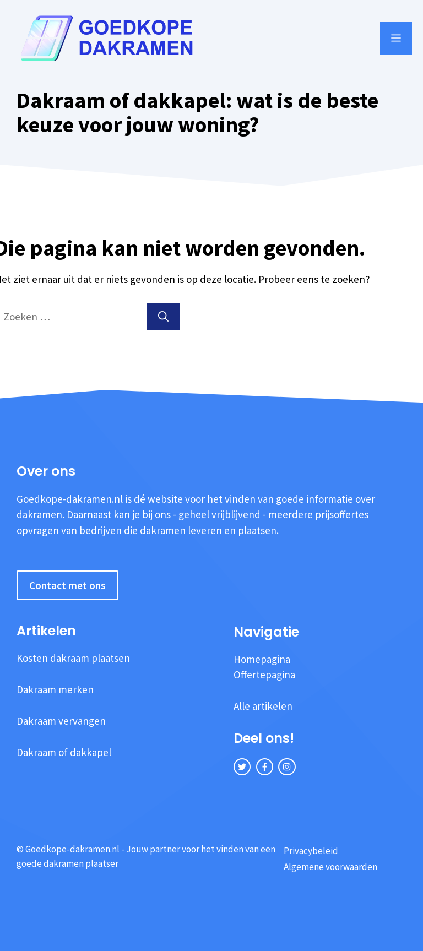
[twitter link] (242, 766)
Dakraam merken (55, 689)
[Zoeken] (163, 317)
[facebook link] (264, 766)
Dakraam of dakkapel (64, 752)
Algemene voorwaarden (330, 867)
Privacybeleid (311, 851)
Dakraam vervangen (61, 720)
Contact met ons (67, 585)
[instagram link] (286, 766)
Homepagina (262, 659)
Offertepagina (264, 674)
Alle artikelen (263, 706)
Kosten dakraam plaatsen (73, 658)
